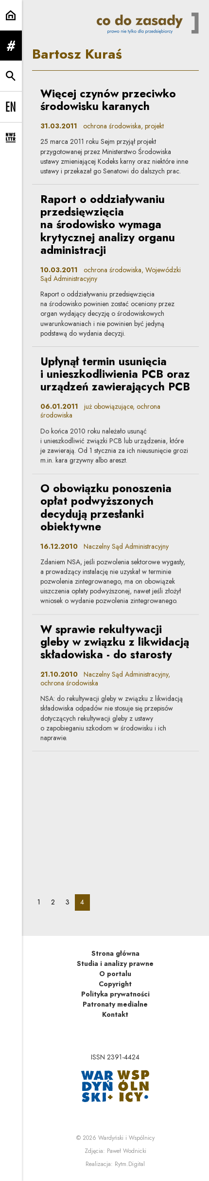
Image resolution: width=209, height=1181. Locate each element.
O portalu (115, 974)
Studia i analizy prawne (115, 963)
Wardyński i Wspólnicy (126, 1138)
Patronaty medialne (115, 1004)
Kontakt (115, 1014)
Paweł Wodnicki (126, 1151)
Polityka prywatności (115, 994)
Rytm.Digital (130, 1164)
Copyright (115, 984)
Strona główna (115, 953)
